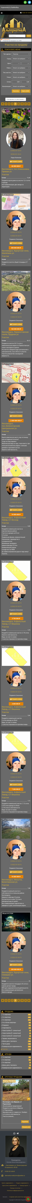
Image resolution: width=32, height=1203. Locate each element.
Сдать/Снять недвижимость (9, 1185)
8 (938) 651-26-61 (16, 150)
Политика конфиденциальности (15, 1190)
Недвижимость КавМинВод (10, 7)
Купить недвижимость (8, 1183)
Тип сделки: (7, 54)
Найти (28, 36)
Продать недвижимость (22, 1183)
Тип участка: (7, 72)
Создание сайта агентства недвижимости (20, 1197)
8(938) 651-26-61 (16, 154)
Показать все (26, 1127)
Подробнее (25, 1121)
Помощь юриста (24, 1185)
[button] (21, 54)
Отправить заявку (16, 161)
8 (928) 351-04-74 (16, 232)
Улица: (9, 77)
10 (22, 104)
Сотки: (9, 82)
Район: (9, 68)
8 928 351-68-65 (27, 13)
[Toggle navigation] (1, 13)
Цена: (9, 63)
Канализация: (6, 86)
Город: (9, 59)
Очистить (16, 91)
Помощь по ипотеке (15, 1188)
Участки (6, 39)
